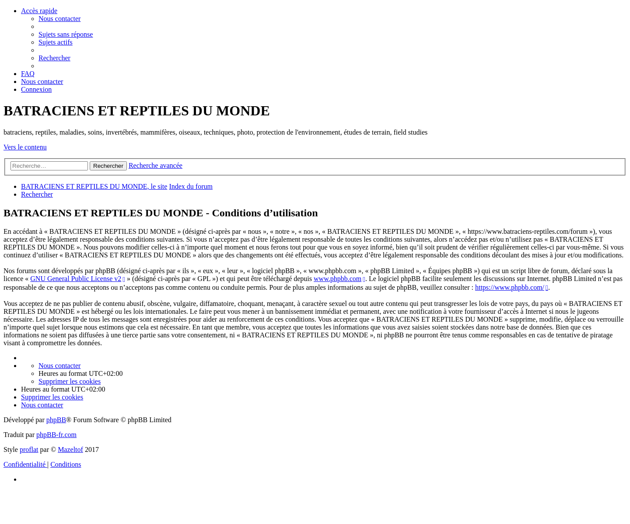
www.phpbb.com (337, 278)
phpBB (56, 419)
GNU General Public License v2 (75, 278)
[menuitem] (59, 18)
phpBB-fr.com (56, 434)
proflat (29, 449)
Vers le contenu (25, 147)
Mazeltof (70, 449)
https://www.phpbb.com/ (509, 287)
